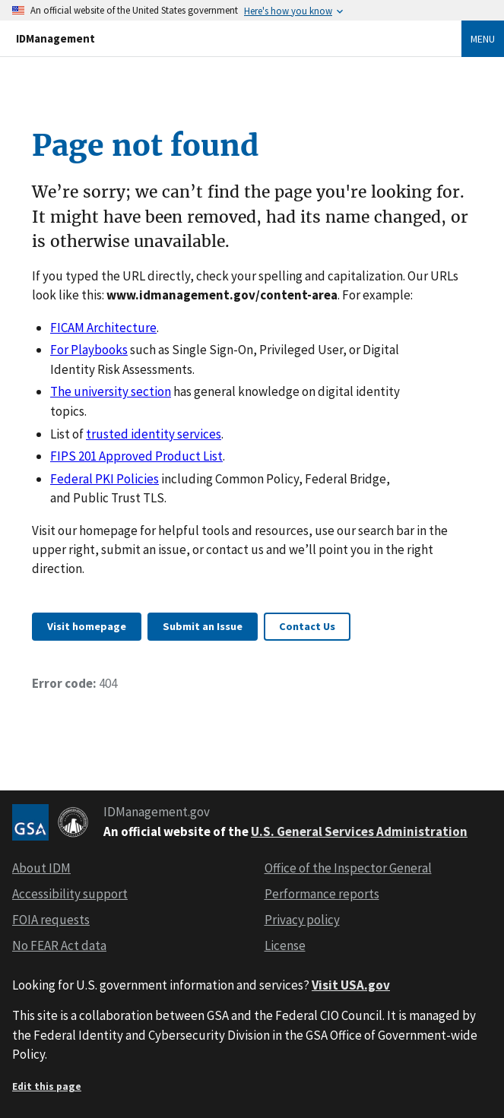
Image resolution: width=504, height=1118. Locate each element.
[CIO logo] (73, 822)
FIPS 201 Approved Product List (136, 456)
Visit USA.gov (351, 985)
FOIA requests (51, 919)
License (285, 945)
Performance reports (322, 893)
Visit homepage (86, 626)
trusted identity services (153, 434)
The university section (110, 391)
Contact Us (307, 626)
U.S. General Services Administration (359, 831)
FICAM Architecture (103, 327)
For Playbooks (89, 349)
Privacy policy (302, 919)
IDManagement (55, 38)
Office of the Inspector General (348, 868)
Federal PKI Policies (104, 478)
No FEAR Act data (59, 945)
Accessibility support (70, 893)
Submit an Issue (202, 626)
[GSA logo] (30, 822)
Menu (483, 39)
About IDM (41, 868)
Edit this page (46, 1086)
